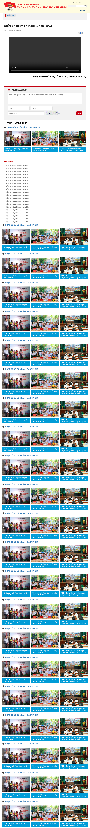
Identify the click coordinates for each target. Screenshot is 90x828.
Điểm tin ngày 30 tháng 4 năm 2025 (18, 165)
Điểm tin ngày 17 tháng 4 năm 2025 (18, 204)
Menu (83, 10)
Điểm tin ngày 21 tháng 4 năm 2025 (18, 192)
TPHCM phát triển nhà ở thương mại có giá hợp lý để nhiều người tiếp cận (72, 150)
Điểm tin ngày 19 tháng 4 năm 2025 (18, 198)
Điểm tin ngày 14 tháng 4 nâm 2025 (18, 213)
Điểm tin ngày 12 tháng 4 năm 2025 (18, 219)
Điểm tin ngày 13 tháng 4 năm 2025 (18, 216)
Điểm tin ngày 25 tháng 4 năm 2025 (18, 180)
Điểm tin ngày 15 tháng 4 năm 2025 (18, 210)
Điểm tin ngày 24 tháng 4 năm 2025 (18, 183)
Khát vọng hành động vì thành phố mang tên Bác (17, 149)
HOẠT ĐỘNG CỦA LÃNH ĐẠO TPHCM (23, 127)
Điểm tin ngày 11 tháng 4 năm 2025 (18, 222)
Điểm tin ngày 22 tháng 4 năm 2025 (18, 189)
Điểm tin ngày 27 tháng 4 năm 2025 (18, 174)
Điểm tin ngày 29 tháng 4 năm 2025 (18, 168)
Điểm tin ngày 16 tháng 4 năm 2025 (18, 207)
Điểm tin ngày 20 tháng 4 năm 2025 (18, 195)
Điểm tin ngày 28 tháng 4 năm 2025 (18, 171)
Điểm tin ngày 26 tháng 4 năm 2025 (18, 177)
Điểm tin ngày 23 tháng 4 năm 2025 (18, 186)
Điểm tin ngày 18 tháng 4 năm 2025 (18, 201)
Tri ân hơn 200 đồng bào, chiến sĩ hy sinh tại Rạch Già (44, 149)
